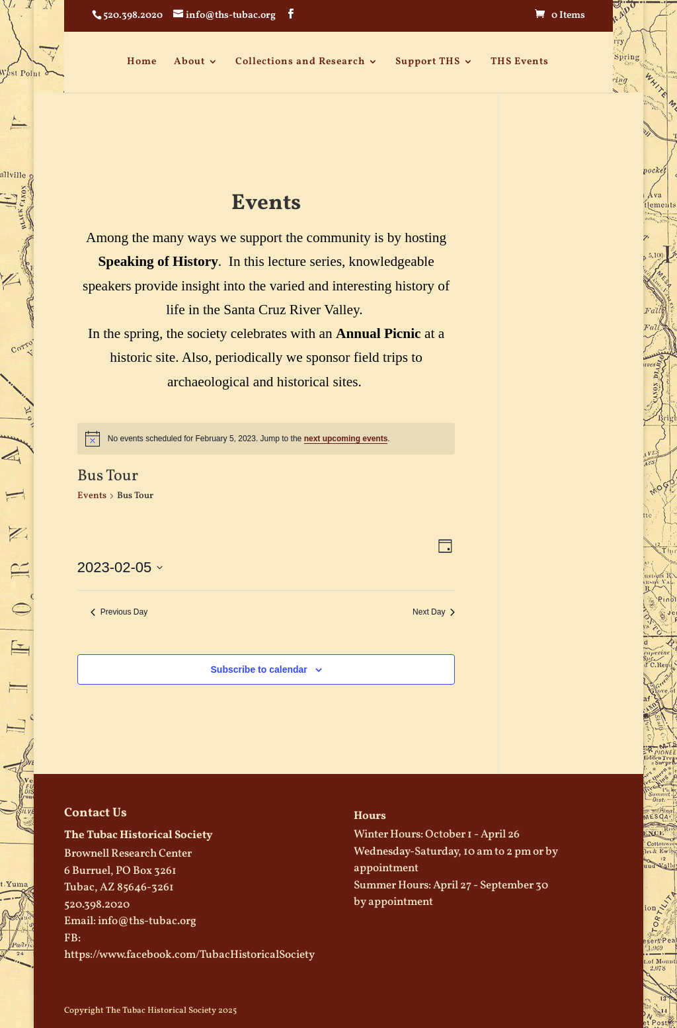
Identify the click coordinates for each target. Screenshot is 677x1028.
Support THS (427, 62)
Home (142, 62)
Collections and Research (300, 62)
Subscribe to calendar (259, 669)
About (189, 62)
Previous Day (119, 612)
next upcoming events (346, 438)
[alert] (266, 438)
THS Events (520, 62)
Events (91, 496)
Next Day (434, 612)
